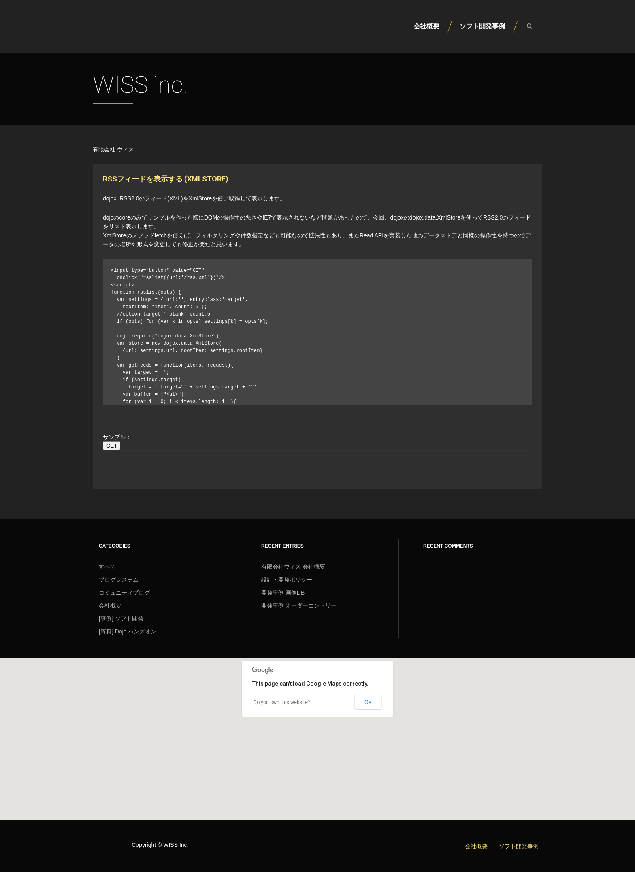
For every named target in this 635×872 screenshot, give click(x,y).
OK (368, 702)
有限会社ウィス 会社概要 (293, 566)
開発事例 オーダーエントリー (299, 605)
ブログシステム (119, 579)
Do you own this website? (282, 702)
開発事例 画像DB (283, 592)
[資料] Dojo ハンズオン (127, 631)
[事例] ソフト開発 (121, 618)
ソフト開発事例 (482, 26)
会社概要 (426, 26)
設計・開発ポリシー (286, 579)
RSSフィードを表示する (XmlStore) (165, 179)
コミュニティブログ (124, 592)
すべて (107, 566)
